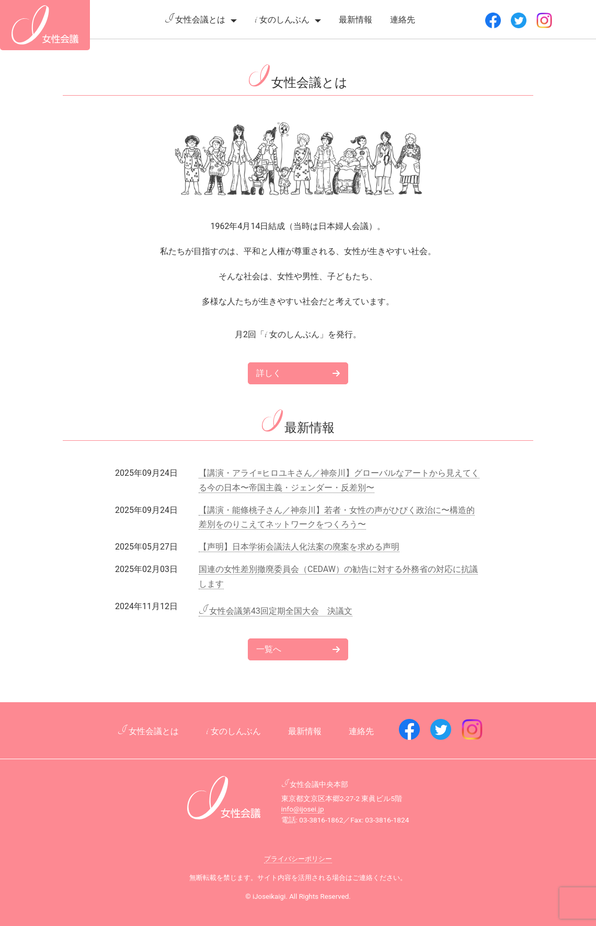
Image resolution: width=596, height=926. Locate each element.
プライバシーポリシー (298, 859)
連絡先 (402, 20)
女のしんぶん (282, 19)
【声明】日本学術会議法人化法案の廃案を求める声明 (299, 547)
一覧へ (298, 649)
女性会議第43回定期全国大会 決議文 (275, 611)
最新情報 (355, 20)
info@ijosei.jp (302, 809)
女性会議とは (195, 19)
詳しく (298, 373)
